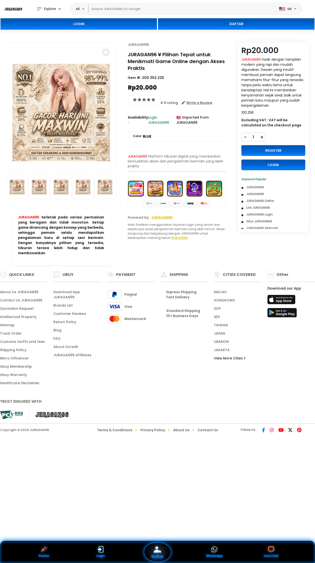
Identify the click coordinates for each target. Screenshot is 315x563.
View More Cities (230, 358)
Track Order (11, 333)
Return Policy (64, 321)
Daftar (157, 552)
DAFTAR (236, 23)
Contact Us (207, 430)
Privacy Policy (152, 430)
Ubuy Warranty (13, 374)
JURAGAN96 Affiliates (72, 355)
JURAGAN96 (28, 217)
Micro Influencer (14, 358)
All (78, 9)
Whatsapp (214, 552)
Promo (44, 552)
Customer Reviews (69, 313)
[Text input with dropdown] (181, 9)
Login (100, 552)
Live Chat (271, 552)
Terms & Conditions (114, 430)
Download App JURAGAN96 (66, 295)
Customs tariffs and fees (22, 341)
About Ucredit (65, 346)
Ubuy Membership (16, 366)
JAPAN (219, 333)
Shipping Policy (13, 349)
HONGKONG (224, 300)
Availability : (138, 120)
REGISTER (273, 150)
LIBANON (221, 341)
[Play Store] (282, 314)
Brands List (63, 305)
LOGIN (78, 23)
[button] (106, 52)
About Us (181, 430)
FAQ (56, 338)
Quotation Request (17, 308)
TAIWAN (221, 325)
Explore (46, 9)
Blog (57, 330)
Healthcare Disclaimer (19, 383)
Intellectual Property (18, 316)
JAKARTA (222, 349)
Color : (142, 136)
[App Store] (282, 301)
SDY (217, 316)
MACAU (220, 292)
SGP (217, 308)
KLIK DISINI (179, 238)
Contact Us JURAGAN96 (21, 300)
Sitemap (7, 325)
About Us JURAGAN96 (19, 292)
